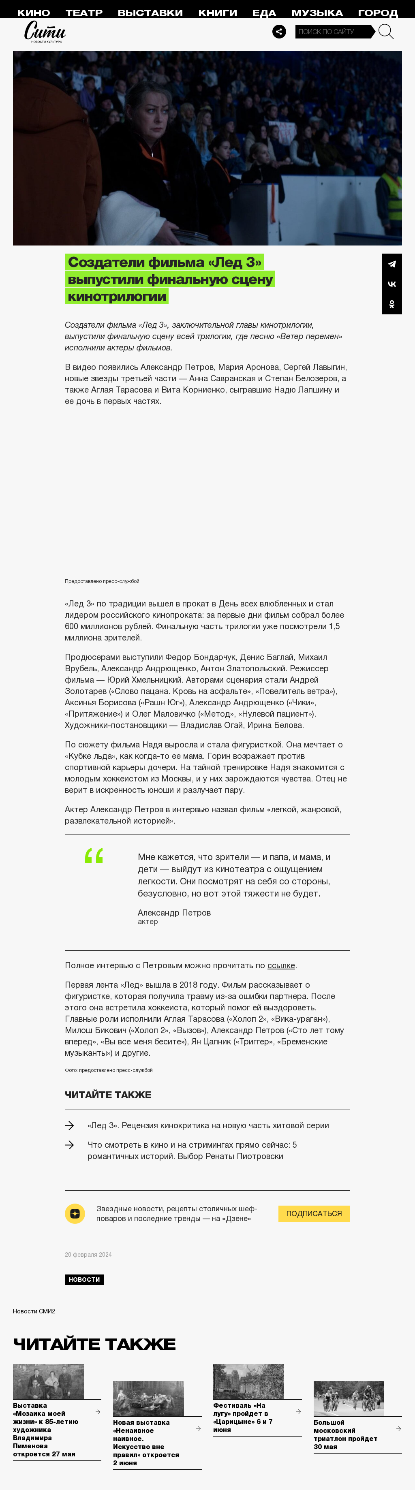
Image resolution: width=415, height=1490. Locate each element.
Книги (217, 13)
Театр (84, 13)
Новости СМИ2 (34, 1311)
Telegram (392, 264)
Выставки (150, 13)
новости (84, 1280)
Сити (45, 31)
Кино (33, 13)
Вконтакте (392, 284)
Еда (264, 13)
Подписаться (314, 1214)
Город (378, 13)
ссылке (281, 965)
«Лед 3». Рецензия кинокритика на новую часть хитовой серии (208, 1125)
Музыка (317, 13)
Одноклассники (392, 304)
